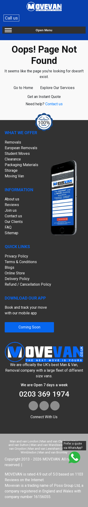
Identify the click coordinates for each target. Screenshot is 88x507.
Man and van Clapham (55, 441)
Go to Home (23, 88)
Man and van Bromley (52, 452)
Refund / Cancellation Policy (28, 284)
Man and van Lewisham (44, 448)
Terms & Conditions (21, 262)
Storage (11, 170)
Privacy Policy (16, 256)
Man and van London (24, 441)
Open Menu (44, 30)
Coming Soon (29, 327)
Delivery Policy (17, 279)
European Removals (21, 148)
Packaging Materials (21, 165)
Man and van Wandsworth (48, 445)
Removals (13, 142)
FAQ (8, 227)
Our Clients (14, 221)
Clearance (13, 159)
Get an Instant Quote (44, 96)
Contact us (54, 104)
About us (12, 199)
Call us (11, 18)
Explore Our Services (57, 88)
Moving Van (14, 176)
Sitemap (11, 233)
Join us (11, 210)
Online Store (15, 273)
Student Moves (17, 153)
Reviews (12, 205)
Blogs (9, 267)
